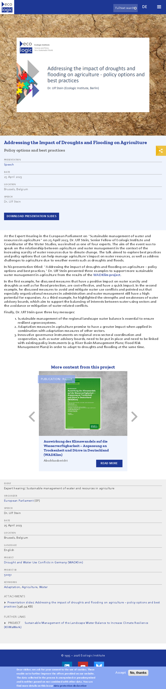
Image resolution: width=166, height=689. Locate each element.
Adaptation (12, 587)
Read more (109, 463)
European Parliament (19, 500)
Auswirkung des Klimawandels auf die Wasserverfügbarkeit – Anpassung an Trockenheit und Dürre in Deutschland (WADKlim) (76, 448)
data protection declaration (70, 686)
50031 (8, 574)
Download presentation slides (31, 216)
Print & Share (161, 151)
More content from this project (83, 367)
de (144, 7)
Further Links (15, 617)
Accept (120, 672)
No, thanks (138, 672)
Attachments (14, 596)
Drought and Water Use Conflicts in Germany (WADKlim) (43, 562)
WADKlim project (106, 275)
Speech (9, 164)
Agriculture (30, 587)
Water (43, 587)
